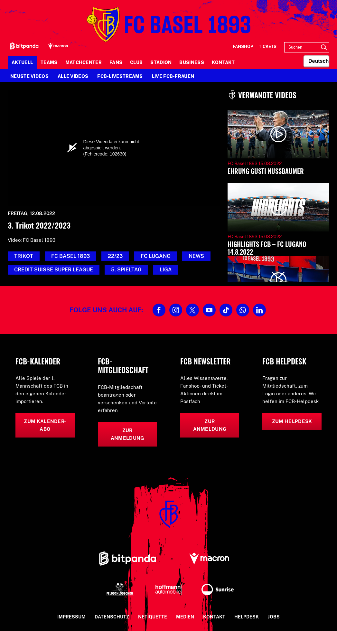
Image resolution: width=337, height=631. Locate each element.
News (196, 256)
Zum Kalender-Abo (45, 425)
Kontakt (223, 62)
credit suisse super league (53, 270)
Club (136, 62)
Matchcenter (83, 62)
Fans (115, 62)
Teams (49, 62)
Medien (185, 616)
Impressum (71, 616)
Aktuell (22, 62)
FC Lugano (156, 256)
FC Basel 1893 (70, 256)
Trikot (23, 256)
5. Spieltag (126, 270)
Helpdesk (246, 616)
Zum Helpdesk (292, 421)
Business (191, 62)
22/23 (115, 256)
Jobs (274, 616)
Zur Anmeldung (127, 434)
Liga (166, 270)
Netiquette (152, 616)
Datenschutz (112, 616)
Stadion (161, 62)
